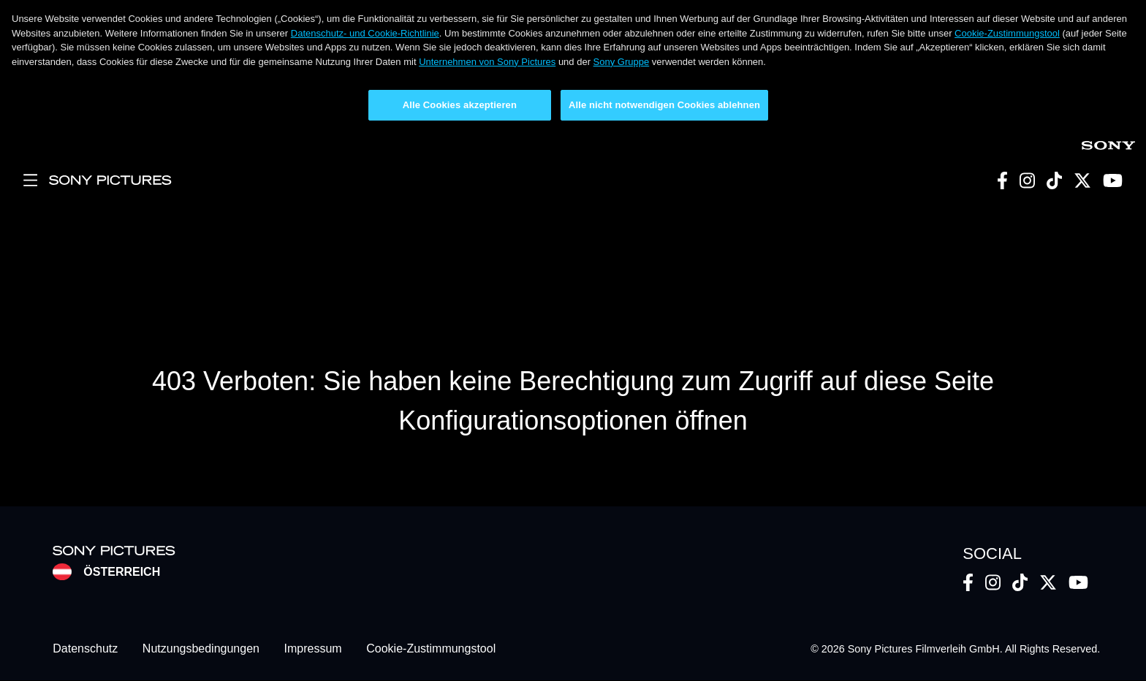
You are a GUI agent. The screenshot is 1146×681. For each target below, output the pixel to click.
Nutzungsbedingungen (201, 649)
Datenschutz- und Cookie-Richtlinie (365, 33)
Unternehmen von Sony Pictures (487, 61)
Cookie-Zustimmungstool (1007, 33)
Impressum (313, 649)
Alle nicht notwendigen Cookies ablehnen (664, 104)
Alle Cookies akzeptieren (460, 104)
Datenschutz (85, 649)
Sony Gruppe (621, 61)
